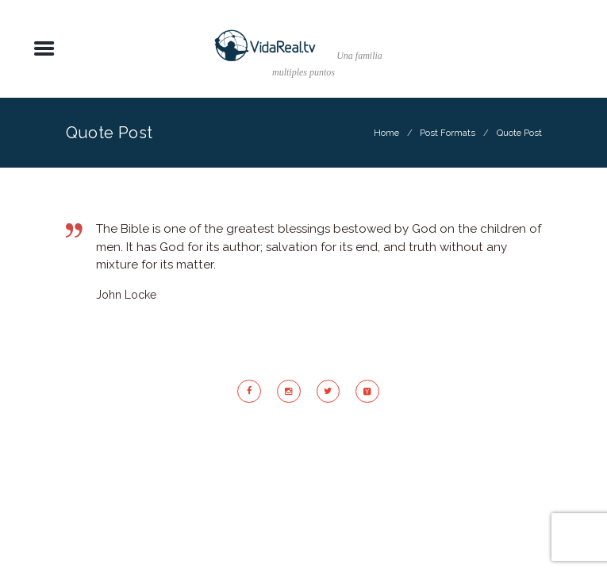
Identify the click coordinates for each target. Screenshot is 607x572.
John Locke (126, 294)
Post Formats (447, 132)
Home (386, 132)
